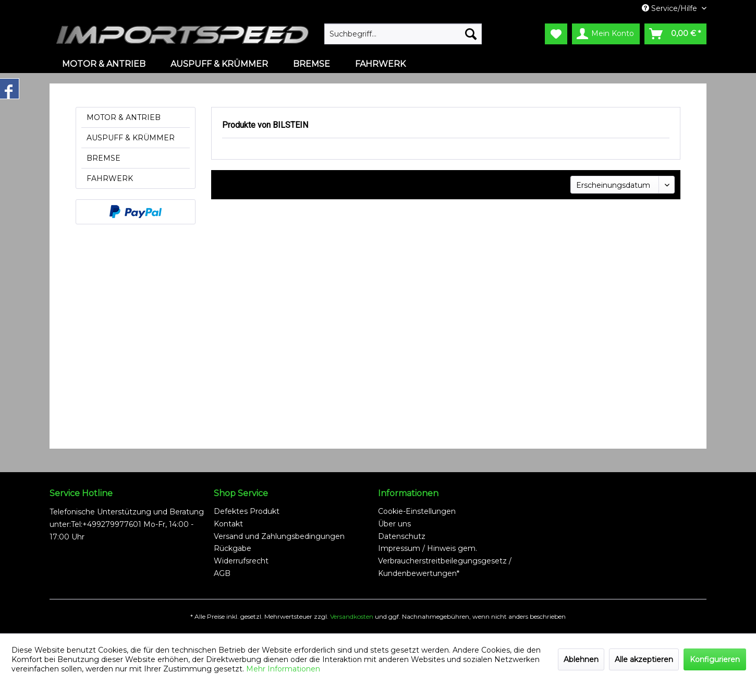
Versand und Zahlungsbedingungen (279, 536)
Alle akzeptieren (644, 659)
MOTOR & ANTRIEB (124, 117)
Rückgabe (232, 548)
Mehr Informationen (283, 669)
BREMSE (103, 158)
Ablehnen (581, 659)
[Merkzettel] (556, 33)
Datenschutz (401, 536)
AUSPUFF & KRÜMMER (131, 137)
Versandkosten (351, 616)
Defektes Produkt (246, 511)
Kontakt (228, 523)
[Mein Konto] (606, 33)
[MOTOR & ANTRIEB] (104, 64)
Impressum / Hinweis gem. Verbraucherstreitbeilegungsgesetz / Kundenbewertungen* (444, 561)
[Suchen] (471, 33)
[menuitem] (403, 33)
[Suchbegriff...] (403, 33)
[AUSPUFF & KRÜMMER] (219, 64)
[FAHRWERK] (380, 64)
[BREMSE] (311, 64)
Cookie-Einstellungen (417, 511)
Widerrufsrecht (241, 561)
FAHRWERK (110, 178)
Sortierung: (543, 184)
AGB (222, 573)
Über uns (394, 523)
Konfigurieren (715, 659)
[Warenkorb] (675, 33)
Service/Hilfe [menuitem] (670, 8)
